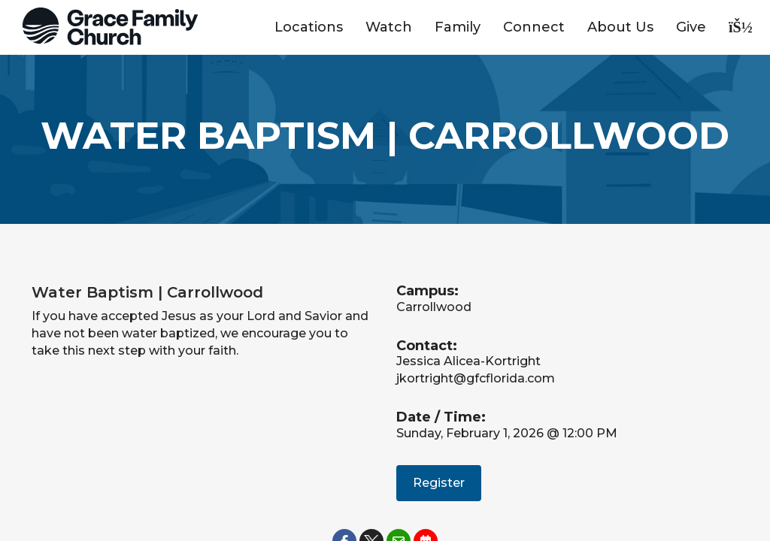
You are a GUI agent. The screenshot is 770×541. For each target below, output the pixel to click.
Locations (308, 27)
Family (457, 27)
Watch (388, 27)
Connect (534, 27)
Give (691, 27)
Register (439, 483)
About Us (620, 27)
